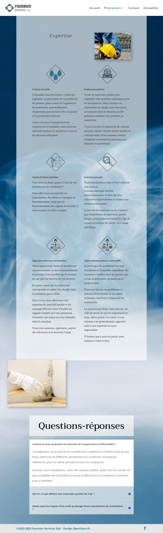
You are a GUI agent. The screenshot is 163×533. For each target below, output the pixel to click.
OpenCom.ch (81, 528)
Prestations (112, 8)
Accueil (94, 8)
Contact (133, 8)
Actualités (150, 8)
